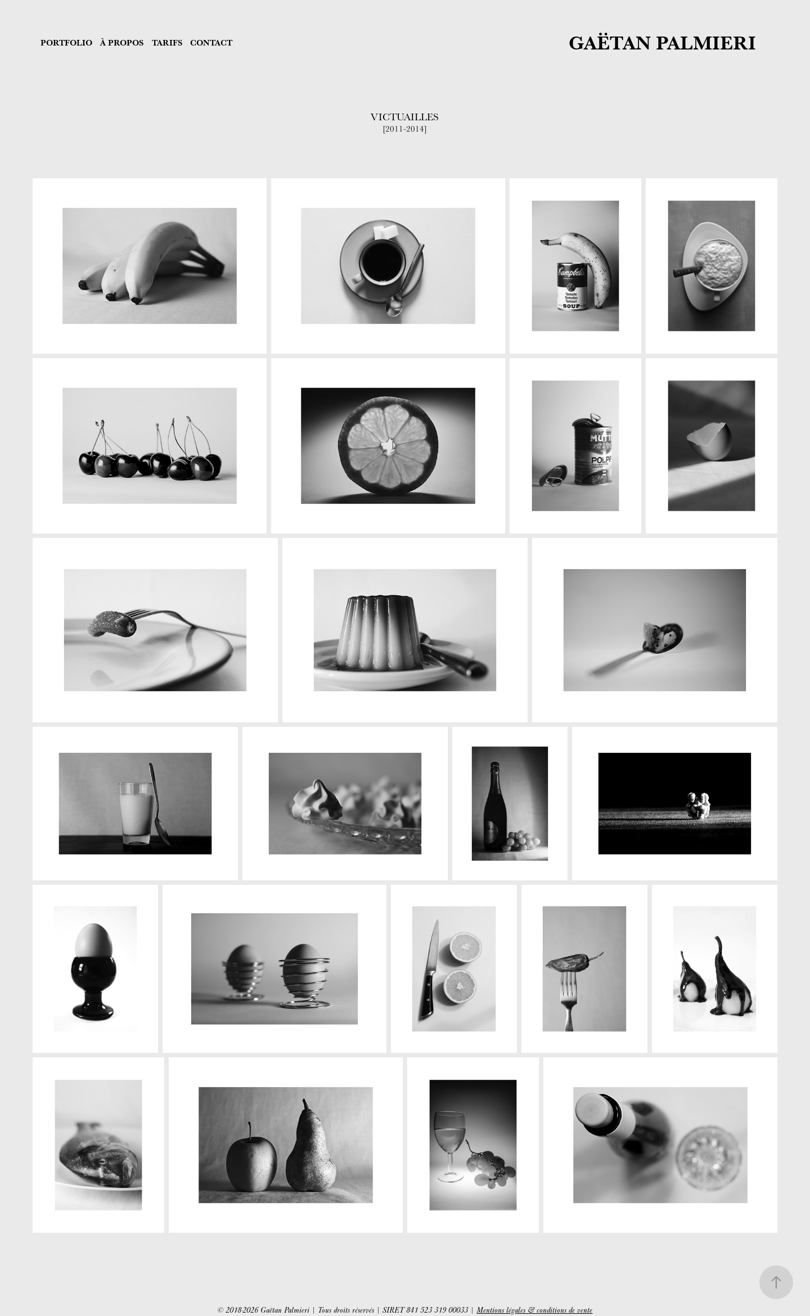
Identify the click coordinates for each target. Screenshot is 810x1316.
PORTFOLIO (66, 42)
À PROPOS (121, 42)
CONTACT (211, 42)
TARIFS (167, 42)
